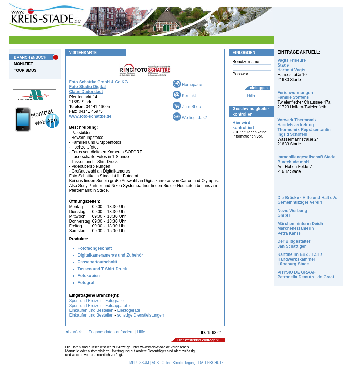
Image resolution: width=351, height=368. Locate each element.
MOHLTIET (23, 64)
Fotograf (86, 282)
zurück (73, 332)
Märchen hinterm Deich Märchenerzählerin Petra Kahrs (300, 228)
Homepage (187, 84)
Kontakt (184, 95)
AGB (155, 363)
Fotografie (114, 300)
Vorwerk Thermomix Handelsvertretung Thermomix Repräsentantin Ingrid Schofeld (304, 127)
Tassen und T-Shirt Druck (102, 268)
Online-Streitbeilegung (179, 363)
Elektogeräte (128, 310)
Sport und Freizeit (86, 300)
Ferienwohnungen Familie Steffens (295, 95)
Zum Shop (187, 106)
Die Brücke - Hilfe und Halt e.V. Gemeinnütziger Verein (307, 200)
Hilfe (251, 95)
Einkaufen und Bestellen (91, 310)
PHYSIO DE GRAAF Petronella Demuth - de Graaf (306, 275)
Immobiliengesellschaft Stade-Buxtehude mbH (307, 159)
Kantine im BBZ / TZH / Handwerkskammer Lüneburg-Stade (300, 259)
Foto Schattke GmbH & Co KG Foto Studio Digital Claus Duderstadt (98, 87)
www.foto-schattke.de (90, 116)
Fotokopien (89, 275)
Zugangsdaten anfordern (110, 332)
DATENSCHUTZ (211, 363)
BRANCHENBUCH (30, 57)
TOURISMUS (25, 70)
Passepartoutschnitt (97, 262)
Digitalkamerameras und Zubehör (110, 255)
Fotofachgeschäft (95, 248)
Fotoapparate (117, 305)
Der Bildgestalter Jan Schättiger (294, 244)
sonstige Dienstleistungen (140, 315)
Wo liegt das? (190, 117)
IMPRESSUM (138, 363)
